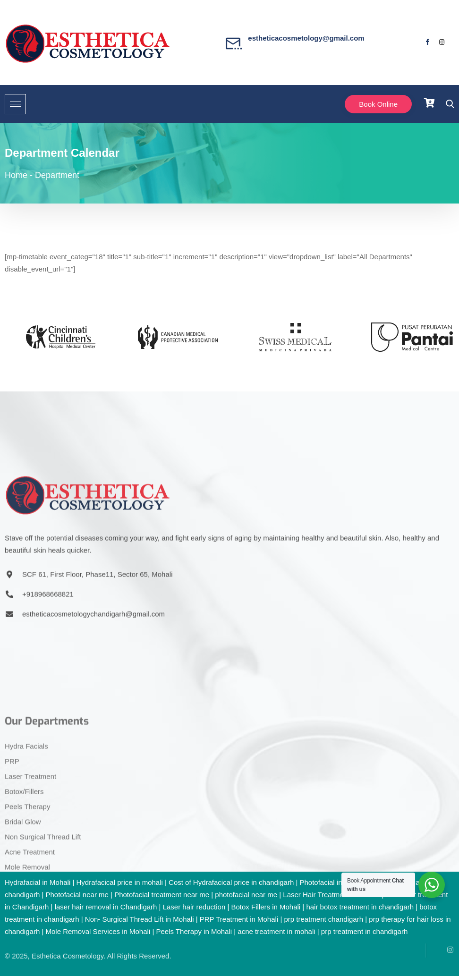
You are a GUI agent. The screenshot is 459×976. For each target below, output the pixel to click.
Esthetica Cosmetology (67, 943)
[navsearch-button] (447, 104)
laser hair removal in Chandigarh (106, 907)
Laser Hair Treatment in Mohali (331, 895)
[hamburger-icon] (15, 104)
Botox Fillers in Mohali (265, 907)
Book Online (378, 104)
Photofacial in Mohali (332, 882)
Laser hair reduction (194, 907)
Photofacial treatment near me (161, 895)
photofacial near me (246, 895)
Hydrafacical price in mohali (119, 882)
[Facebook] (427, 42)
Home (16, 175)
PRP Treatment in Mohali (239, 919)
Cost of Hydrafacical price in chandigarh (231, 882)
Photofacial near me (76, 895)
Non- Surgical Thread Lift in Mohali (139, 919)
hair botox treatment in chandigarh (360, 907)
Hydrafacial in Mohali (37, 882)
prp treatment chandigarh (323, 919)
